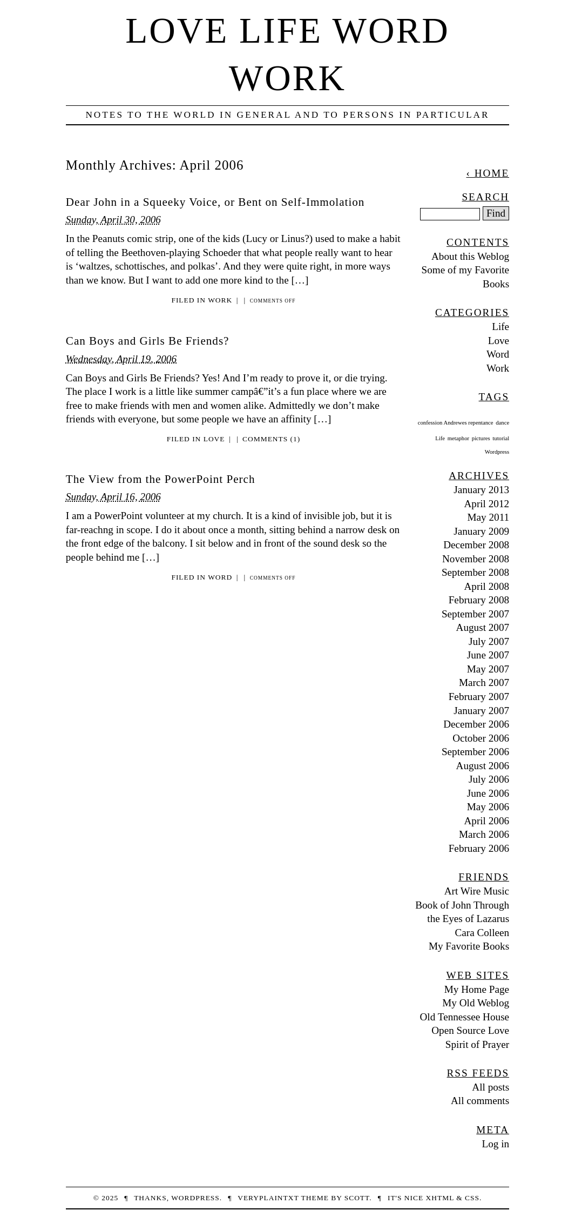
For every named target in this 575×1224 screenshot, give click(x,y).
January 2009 (481, 531)
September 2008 (475, 572)
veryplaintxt (268, 1198)
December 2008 (476, 544)
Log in (496, 1143)
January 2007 (481, 710)
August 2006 (483, 765)
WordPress (195, 1198)
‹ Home (487, 173)
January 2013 (481, 489)
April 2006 (486, 820)
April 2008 (486, 586)
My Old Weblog (475, 1002)
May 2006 (488, 806)
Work (220, 300)
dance (502, 423)
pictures (481, 438)
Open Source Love (470, 1030)
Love (214, 439)
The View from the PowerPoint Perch (160, 479)
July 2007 (489, 641)
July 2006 (489, 779)
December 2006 (476, 724)
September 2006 (475, 751)
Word (220, 577)
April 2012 (486, 503)
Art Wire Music (476, 891)
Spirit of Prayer (477, 1044)
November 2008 (475, 558)
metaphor (458, 438)
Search (485, 197)
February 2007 (479, 696)
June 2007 (488, 655)
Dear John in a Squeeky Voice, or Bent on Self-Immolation (215, 202)
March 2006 (484, 834)
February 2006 (479, 848)
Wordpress (497, 452)
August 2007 (483, 627)
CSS (472, 1198)
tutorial (500, 438)
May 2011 (489, 517)
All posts (490, 1087)
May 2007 (488, 669)
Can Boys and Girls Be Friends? (147, 340)
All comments (480, 1100)
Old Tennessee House (465, 1017)
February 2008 (479, 600)
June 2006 (488, 793)
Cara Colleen (482, 932)
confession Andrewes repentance (455, 423)
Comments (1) (271, 439)
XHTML (440, 1198)
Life (500, 326)
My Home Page (476, 989)
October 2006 (480, 738)
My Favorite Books (469, 946)
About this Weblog (470, 256)
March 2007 (484, 682)
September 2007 (475, 614)
